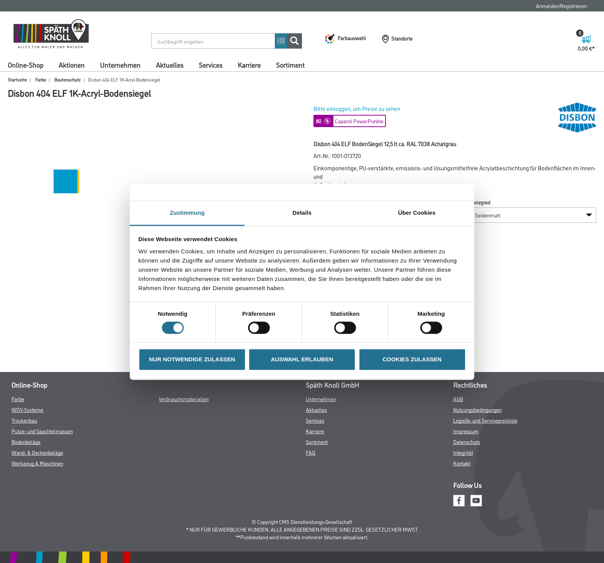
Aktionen (72, 64)
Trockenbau (24, 420)
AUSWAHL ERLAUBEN (302, 359)
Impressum (465, 430)
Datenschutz (466, 441)
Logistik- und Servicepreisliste (485, 420)
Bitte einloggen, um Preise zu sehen (356, 108)
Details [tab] (302, 212)
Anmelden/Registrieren (561, 5)
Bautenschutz (67, 79)
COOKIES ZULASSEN (411, 359)
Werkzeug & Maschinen (37, 463)
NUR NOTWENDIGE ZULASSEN (192, 359)
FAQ (310, 452)
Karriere (249, 64)
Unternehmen (120, 64)
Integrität (463, 452)
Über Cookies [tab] (417, 212)
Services (210, 64)
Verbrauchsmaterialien (184, 398)
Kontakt (461, 463)
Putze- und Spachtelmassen (42, 430)
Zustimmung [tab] (187, 212)
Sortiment (290, 64)
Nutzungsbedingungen (477, 409)
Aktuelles (169, 64)
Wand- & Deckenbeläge (37, 452)
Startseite (17, 79)
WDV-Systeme (27, 409)
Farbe (40, 79)
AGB (458, 398)
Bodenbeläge (26, 441)
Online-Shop (25, 64)
